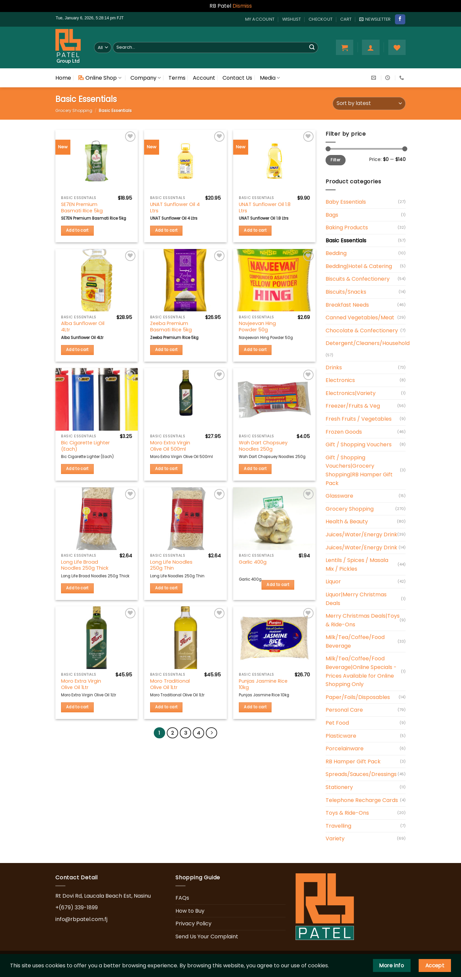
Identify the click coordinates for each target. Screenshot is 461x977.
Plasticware (341, 736)
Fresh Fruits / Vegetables (359, 419)
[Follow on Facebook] (400, 19)
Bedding (336, 253)
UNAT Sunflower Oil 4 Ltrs (175, 207)
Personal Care (344, 710)
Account (204, 78)
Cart (346, 19)
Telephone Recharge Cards (362, 800)
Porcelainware (345, 748)
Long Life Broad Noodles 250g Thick (84, 565)
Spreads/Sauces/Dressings (361, 774)
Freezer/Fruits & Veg (353, 406)
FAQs (182, 898)
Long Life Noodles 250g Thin (171, 565)
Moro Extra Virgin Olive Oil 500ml (170, 446)
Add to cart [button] (77, 230)
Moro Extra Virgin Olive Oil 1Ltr (81, 684)
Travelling (338, 826)
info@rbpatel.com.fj (81, 919)
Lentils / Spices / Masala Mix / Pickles (357, 564)
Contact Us (237, 78)
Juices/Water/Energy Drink (361, 534)
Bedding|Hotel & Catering (359, 266)
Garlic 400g (253, 562)
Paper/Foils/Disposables (358, 697)
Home (63, 78)
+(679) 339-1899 (76, 907)
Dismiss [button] (242, 6)
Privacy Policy (193, 923)
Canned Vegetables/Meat (360, 317)
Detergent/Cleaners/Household (368, 343)
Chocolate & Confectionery (362, 330)
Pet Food (337, 723)
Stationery (339, 787)
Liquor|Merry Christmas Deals (356, 599)
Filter (335, 160)
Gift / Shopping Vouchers (359, 444)
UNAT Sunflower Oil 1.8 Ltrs (265, 207)
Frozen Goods (344, 432)
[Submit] (312, 47)
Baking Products (347, 227)
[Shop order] (369, 103)
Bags (332, 215)
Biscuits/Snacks (346, 292)
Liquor (333, 581)
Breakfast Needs (347, 305)
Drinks (334, 367)
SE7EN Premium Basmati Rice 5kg (82, 207)
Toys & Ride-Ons (347, 813)
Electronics (340, 380)
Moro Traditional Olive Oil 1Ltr (170, 684)
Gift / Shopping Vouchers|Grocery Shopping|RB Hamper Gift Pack (359, 470)
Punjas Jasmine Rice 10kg (263, 684)
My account (260, 19)
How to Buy (189, 911)
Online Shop (99, 78)
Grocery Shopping (73, 110)
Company (145, 78)
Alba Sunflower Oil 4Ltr (82, 326)
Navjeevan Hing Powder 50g (257, 326)
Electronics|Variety (351, 393)
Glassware (339, 496)
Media (270, 78)
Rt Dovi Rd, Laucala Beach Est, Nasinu (103, 896)
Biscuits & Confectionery (358, 279)
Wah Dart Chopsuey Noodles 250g (263, 446)
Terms (176, 78)
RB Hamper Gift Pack (353, 761)
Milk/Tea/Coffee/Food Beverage (355, 641)
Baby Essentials (346, 202)
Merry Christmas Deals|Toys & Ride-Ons (363, 620)
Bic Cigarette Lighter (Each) (85, 446)
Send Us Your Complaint (206, 936)
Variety (335, 838)
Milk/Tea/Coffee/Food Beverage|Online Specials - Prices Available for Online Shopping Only (361, 671)
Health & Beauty (347, 521)
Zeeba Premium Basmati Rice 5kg (171, 326)
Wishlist (291, 19)
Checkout (321, 19)
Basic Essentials (346, 240)
